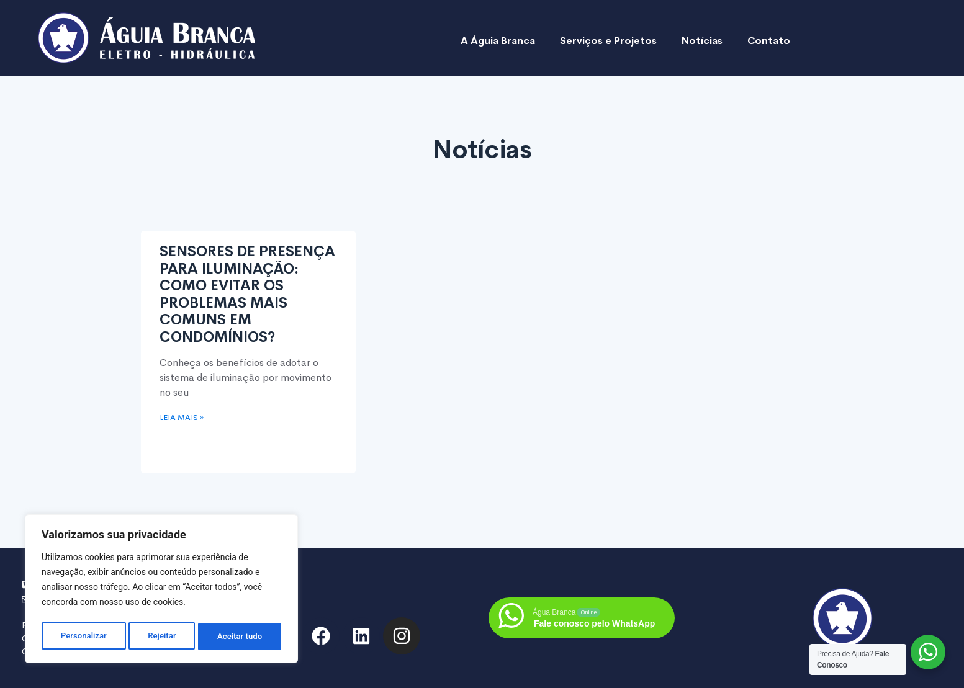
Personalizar (83, 636)
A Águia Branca (498, 40)
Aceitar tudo (240, 636)
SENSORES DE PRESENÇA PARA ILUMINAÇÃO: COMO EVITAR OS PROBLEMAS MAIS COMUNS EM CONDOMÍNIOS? (247, 294)
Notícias (702, 40)
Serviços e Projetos (608, 40)
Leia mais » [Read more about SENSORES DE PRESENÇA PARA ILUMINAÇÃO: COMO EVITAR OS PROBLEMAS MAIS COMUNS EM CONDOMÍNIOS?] (182, 417)
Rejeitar (162, 636)
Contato (768, 40)
